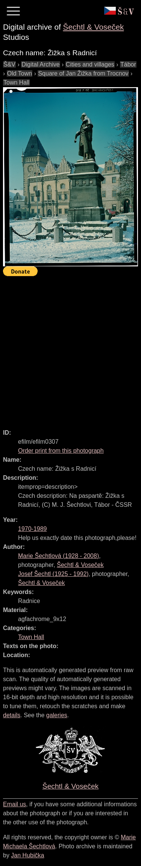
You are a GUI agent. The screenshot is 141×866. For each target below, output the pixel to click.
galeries (56, 715)
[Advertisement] (70, 349)
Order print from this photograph (61, 450)
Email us (14, 804)
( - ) (58, 556)
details (11, 715)
